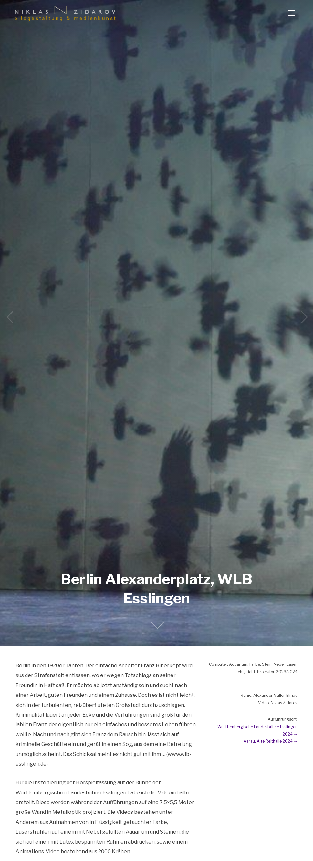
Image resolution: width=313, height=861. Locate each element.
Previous (9, 317)
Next (303, 317)
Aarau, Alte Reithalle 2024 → (270, 741)
